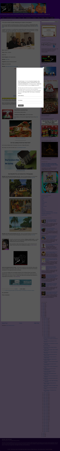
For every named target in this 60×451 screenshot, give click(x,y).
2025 (44, 305)
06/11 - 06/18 (46, 416)
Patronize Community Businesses (47, 211)
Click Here (7, 59)
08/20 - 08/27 (46, 401)
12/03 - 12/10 (46, 324)
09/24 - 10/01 (46, 394)
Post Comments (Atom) (10, 325)
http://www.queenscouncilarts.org (12, 66)
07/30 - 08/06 (46, 406)
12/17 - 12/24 (46, 321)
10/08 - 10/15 (46, 335)
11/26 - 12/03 (46, 325)
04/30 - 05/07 (46, 425)
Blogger (51, 449)
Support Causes (44, 215)
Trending (43, 203)
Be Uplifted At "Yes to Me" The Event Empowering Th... (49, 369)
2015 (44, 434)
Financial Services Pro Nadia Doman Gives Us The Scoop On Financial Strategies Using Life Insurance (51, 267)
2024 (44, 306)
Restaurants (28, 17)
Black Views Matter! (46, 345)
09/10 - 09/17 (46, 397)
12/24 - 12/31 (46, 319)
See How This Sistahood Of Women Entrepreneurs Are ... (49, 371)
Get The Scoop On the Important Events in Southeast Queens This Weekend (51, 259)
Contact (52, 17)
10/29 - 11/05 (46, 331)
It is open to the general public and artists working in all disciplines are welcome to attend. (19, 290)
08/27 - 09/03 (46, 400)
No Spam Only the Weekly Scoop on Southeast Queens (20, 285)
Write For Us (44, 210)
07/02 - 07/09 (46, 412)
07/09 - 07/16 (46, 410)
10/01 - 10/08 (46, 392)
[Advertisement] (20, 83)
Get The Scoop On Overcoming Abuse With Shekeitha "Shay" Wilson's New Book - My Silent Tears (51, 221)
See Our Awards (44, 202)
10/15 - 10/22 (46, 334)
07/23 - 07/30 (46, 407)
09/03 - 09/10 (46, 398)
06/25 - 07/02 (46, 413)
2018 (44, 315)
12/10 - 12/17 (46, 322)
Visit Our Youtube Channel (11, 17)
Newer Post (4, 323)
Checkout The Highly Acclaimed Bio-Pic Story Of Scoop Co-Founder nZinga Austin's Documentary (50, 165)
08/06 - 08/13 (46, 404)
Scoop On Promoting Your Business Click (22, 104)
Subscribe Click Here (20, 100)
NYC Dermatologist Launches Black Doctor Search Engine (52, 245)
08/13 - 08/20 (46, 403)
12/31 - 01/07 (46, 318)
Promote (34, 17)
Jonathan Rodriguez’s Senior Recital (49, 337)
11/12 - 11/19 (46, 328)
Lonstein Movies (34, 245)
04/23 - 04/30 (46, 426)
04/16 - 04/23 (46, 428)
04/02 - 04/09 (46, 429)
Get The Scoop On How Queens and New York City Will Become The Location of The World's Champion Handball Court (51, 237)
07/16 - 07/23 (46, 409)
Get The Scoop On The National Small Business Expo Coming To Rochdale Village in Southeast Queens (51, 285)
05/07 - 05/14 (46, 423)
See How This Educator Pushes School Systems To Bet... (49, 359)
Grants (47, 17)
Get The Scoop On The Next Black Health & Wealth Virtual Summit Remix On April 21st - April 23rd (52, 292)
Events (19, 17)
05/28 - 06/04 (46, 419)
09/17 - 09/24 (46, 395)
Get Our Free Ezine (45, 196)
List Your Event (44, 206)
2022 (44, 309)
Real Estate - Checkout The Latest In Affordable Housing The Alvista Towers (49, 213)
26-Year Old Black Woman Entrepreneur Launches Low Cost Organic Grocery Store (51, 229)
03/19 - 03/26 (46, 431)
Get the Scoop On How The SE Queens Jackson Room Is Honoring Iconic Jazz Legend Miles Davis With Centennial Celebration (52, 276)
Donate (43, 17)
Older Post (36, 323)
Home (3, 17)
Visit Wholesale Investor (21, 147)
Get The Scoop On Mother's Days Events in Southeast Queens (51, 252)
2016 (44, 433)
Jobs (23, 17)
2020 (44, 312)
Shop (39, 17)
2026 (44, 303)
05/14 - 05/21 (46, 422)
